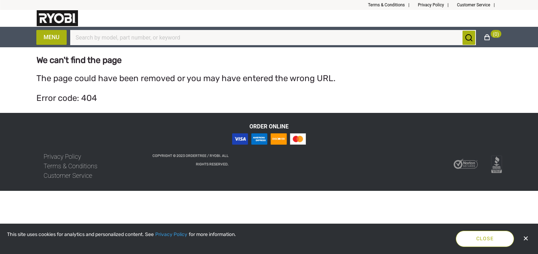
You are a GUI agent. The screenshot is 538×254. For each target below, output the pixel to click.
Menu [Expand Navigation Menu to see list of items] (52, 37)
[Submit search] (469, 38)
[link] (62, 156)
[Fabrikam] (57, 18)
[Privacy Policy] (171, 234)
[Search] (269, 38)
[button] (392, 5)
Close (485, 239)
